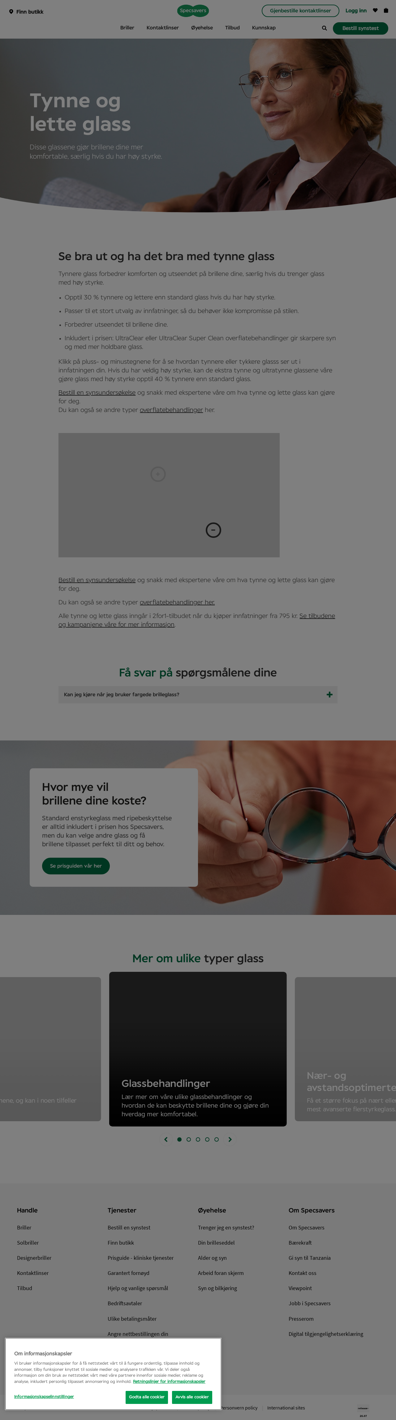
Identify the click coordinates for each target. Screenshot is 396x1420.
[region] (113, 1374)
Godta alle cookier (147, 1397)
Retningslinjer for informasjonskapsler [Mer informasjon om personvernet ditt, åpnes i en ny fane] (169, 1382)
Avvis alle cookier (192, 1397)
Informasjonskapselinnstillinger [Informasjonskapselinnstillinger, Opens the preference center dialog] (44, 1397)
